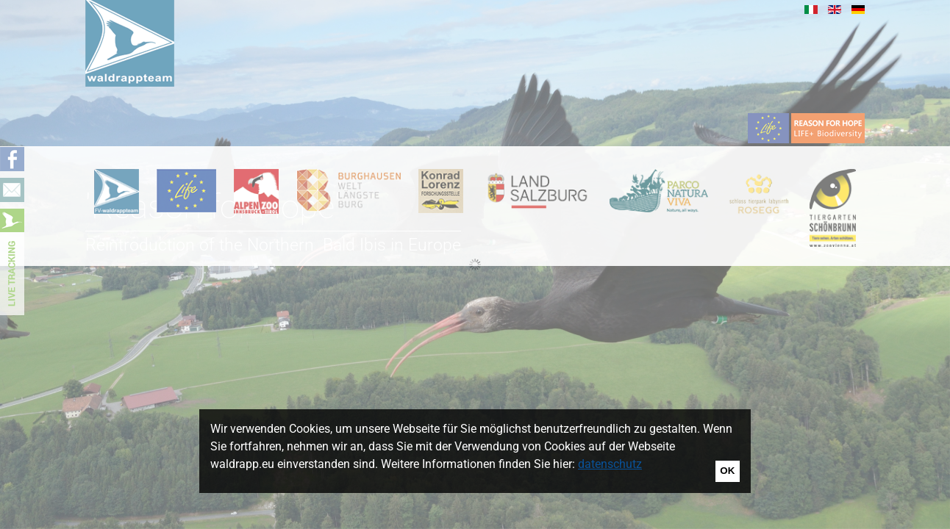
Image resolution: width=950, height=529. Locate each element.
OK (727, 470)
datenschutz (610, 464)
